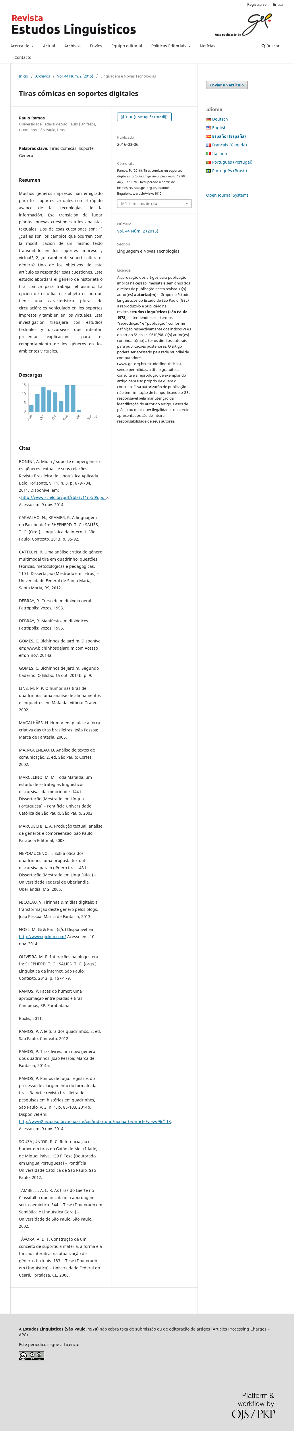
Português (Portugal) (232, 162)
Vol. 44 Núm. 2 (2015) (75, 76)
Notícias (207, 46)
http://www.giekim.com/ (42, 936)
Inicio (23, 76)
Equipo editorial (126, 46)
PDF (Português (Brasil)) (146, 116)
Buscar (271, 46)
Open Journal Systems (227, 195)
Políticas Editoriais (169, 46)
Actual (49, 46)
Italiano (219, 153)
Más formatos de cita (139, 203)
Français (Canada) (229, 145)
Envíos (96, 46)
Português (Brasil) (229, 170)
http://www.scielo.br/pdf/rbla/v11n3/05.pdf (63, 497)
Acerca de (20, 46)
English (219, 127)
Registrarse (256, 4)
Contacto (22, 57)
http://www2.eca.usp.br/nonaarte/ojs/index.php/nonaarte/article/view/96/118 (95, 1121)
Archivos (72, 46)
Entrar (278, 4)
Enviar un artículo (227, 85)
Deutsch (220, 119)
